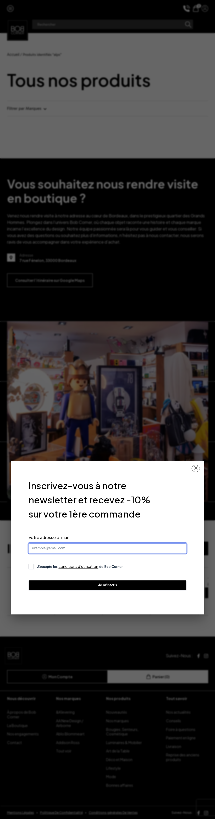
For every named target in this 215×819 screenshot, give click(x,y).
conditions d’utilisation (78, 566)
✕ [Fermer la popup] (196, 468)
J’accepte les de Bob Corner (80, 566)
